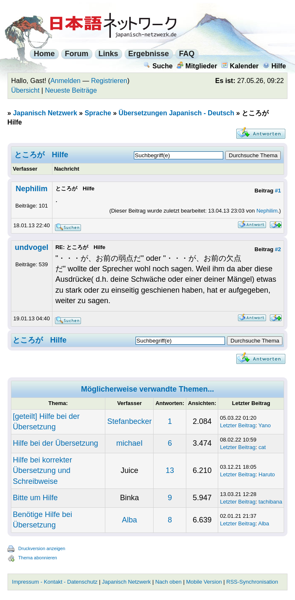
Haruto (266, 474)
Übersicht (25, 90)
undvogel (31, 247)
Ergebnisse (148, 53)
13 (170, 470)
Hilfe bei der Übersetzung (55, 443)
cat (262, 447)
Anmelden (65, 80)
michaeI (129, 443)
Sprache (98, 113)
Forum (77, 53)
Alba (129, 520)
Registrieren (109, 80)
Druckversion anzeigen (41, 548)
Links (108, 53)
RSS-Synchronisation (252, 582)
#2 (278, 249)
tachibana (270, 502)
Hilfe (274, 66)
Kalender (239, 66)
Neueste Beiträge (71, 90)
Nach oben (168, 582)
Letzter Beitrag (238, 425)
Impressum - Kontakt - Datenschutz (55, 582)
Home (44, 53)
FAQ (187, 53)
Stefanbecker (129, 421)
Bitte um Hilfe (35, 498)
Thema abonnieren (37, 557)
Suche (158, 66)
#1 (278, 190)
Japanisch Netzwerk (45, 113)
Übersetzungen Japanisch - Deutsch (177, 113)
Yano (264, 425)
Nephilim (31, 188)
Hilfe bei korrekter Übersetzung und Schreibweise (42, 470)
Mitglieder (197, 66)
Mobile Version (204, 582)
